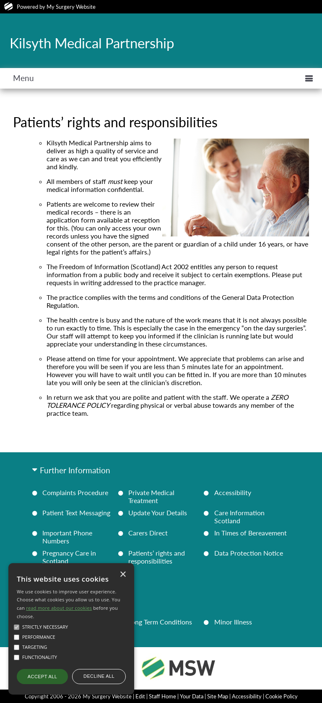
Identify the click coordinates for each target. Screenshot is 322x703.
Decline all (98, 676)
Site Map (217, 696)
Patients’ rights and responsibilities (156, 557)
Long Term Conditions (160, 622)
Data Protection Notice (248, 553)
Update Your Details (157, 513)
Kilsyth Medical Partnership (92, 42)
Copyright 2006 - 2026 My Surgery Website (78, 696)
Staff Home (162, 696)
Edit (140, 696)
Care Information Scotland (239, 517)
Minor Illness (233, 622)
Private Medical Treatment (151, 496)
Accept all (42, 676)
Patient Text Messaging (76, 513)
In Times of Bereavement (250, 533)
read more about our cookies (59, 608)
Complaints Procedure (75, 492)
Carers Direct (148, 533)
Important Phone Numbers (67, 537)
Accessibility (232, 492)
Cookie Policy (281, 696)
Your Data (191, 696)
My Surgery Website (71, 6)
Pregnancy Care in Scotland (69, 557)
